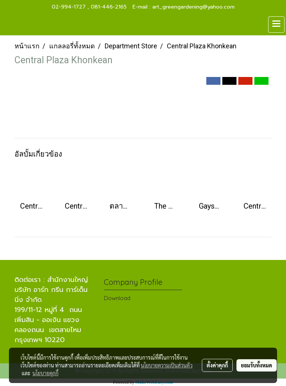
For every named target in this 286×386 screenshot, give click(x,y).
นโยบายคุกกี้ (45, 373)
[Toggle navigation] (276, 24)
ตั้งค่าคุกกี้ (217, 365)
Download (117, 298)
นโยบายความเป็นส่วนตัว (167, 365)
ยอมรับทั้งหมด (256, 365)
